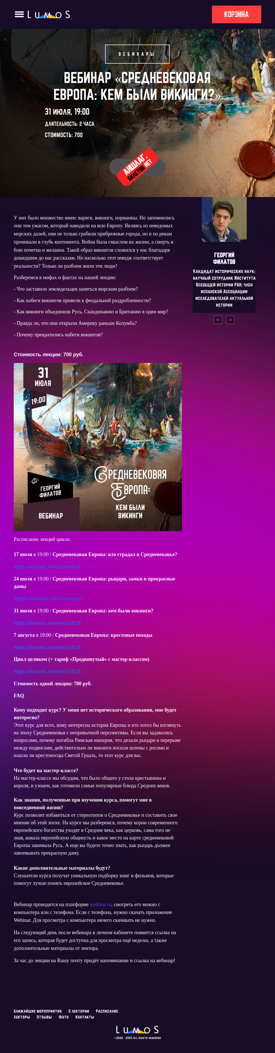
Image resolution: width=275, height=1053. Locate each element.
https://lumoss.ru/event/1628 (47, 623)
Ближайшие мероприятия (38, 1011)
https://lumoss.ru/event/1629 (47, 647)
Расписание (107, 1011)
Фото (64, 1017)
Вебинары (137, 54)
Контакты (84, 1017)
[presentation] (218, 320)
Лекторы (22, 1017)
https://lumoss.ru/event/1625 (47, 671)
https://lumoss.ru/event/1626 (47, 567)
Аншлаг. (137, 166)
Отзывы (44, 1017)
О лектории (78, 1011)
